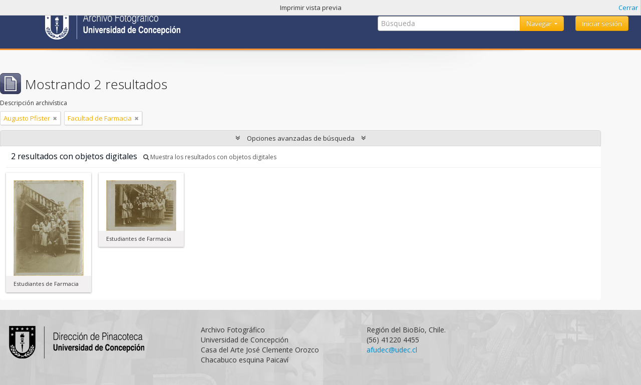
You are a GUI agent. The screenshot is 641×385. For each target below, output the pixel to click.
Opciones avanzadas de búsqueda (300, 138)
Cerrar (628, 7)
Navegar (539, 23)
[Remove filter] (55, 118)
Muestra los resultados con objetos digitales (209, 157)
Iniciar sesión (602, 23)
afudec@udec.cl (392, 349)
